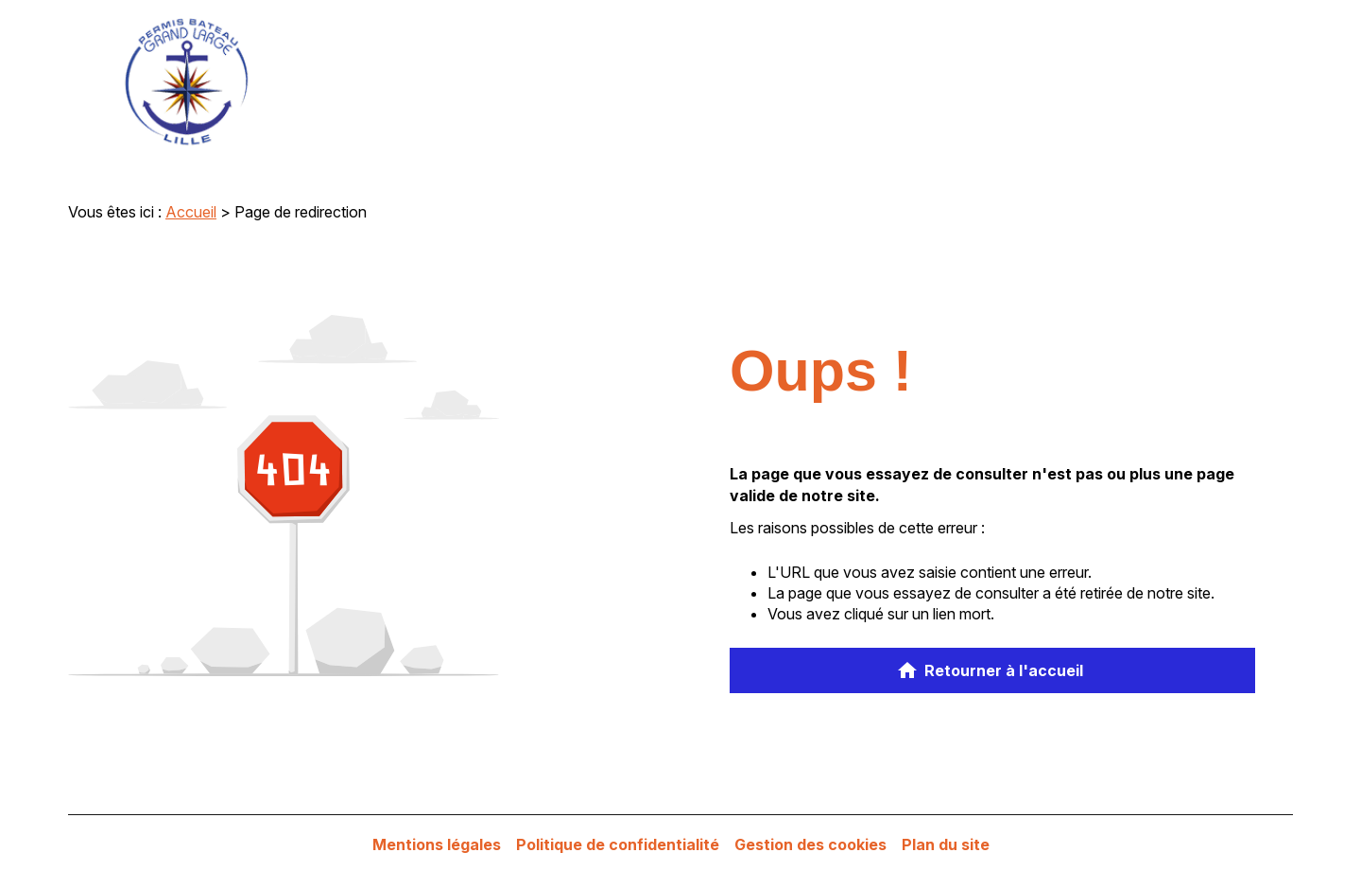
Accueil (190, 211)
